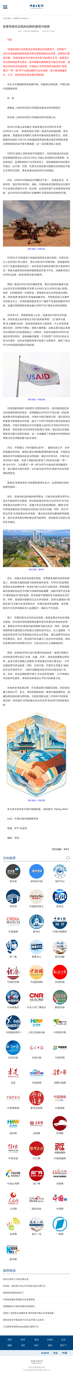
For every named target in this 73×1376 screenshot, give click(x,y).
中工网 (36, 1158)
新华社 (36, 931)
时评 (23, 1340)
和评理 (13, 906)
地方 (36, 1345)
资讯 (36, 1340)
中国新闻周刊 (13, 1032)
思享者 (13, 881)
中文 (55, 1353)
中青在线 (13, 1158)
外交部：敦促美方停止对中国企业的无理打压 (24, 1286)
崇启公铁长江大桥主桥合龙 (16, 1279)
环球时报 (60, 982)
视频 (9, 1345)
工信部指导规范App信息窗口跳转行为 (21, 1326)
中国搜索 (60, 1108)
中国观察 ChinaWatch (20, 18)
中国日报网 (7, 18)
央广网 (36, 1183)
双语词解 (60, 956)
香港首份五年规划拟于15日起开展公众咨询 (23, 1320)
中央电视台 (13, 1007)
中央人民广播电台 (36, 1007)
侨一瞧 (13, 956)
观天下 (63, 1345)
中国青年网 (60, 1032)
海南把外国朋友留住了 (13, 1293)
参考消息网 (36, 1108)
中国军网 (60, 1057)
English (45, 1353)
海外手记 (60, 881)
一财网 (59, 1234)
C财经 (50, 1340)
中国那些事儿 (36, 906)
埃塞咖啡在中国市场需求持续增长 (19, 1306)
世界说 (59, 906)
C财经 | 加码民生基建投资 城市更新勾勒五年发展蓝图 (28, 1313)
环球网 (59, 1133)
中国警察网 (13, 1108)
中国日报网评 (60, 931)
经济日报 (13, 1057)
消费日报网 (60, 1082)
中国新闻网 (36, 982)
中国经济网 (13, 982)
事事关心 (36, 956)
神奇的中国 (36, 881)
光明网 (59, 1183)
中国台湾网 (13, 1183)
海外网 (13, 1133)
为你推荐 (9, 858)
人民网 (13, 1208)
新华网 (13, 1259)
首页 (9, 1340)
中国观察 (13, 931)
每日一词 (36, 1234)
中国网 (59, 1208)
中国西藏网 (60, 1158)
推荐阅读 (9, 1270)
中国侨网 (36, 1082)
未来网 (13, 1234)
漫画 (50, 1345)
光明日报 (36, 1057)
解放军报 (60, 1007)
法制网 (36, 1133)
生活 (63, 1340)
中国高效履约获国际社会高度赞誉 (19, 1299)
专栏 (23, 1345)
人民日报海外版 (36, 1032)
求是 (13, 1082)
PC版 (64, 1353)
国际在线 (36, 1208)
